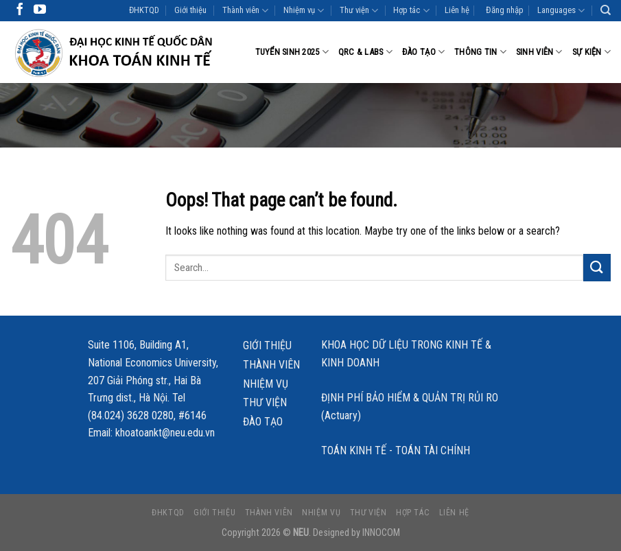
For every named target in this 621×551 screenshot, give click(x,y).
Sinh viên (539, 51)
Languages (561, 10)
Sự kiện (591, 51)
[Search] (605, 10)
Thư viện (359, 10)
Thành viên (245, 10)
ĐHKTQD (144, 10)
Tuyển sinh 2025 (292, 51)
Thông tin (480, 51)
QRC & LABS (365, 51)
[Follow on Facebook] (20, 10)
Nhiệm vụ (303, 10)
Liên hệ (457, 10)
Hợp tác (411, 10)
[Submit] (597, 267)
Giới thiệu (190, 10)
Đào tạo (423, 51)
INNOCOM (381, 533)
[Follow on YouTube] (40, 10)
